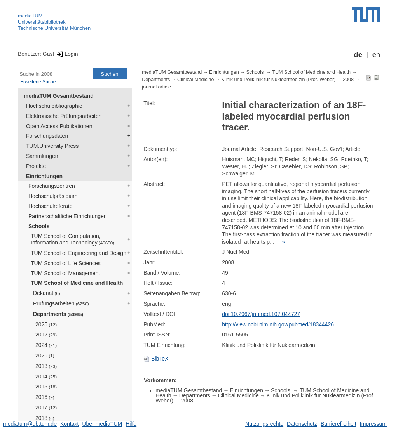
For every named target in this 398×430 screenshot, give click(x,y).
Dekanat (46, 293)
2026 (44, 355)
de (358, 55)
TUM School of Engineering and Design (78, 253)
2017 (46, 407)
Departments (58, 314)
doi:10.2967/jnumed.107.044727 (261, 314)
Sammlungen (42, 156)
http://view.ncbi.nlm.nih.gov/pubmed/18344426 (278, 324)
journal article (156, 87)
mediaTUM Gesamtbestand (59, 96)
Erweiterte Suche (38, 82)
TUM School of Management (65, 273)
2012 (46, 334)
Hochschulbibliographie (54, 106)
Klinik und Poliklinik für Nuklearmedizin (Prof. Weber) (278, 79)
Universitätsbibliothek (42, 22)
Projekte (36, 166)
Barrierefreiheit (338, 424)
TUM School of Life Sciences (66, 263)
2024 (46, 345)
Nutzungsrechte (264, 424)
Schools (38, 226)
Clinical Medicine (195, 79)
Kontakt (69, 424)
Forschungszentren (51, 186)
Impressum (373, 424)
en (376, 55)
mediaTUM (30, 16)
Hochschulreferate (50, 206)
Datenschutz (302, 424)
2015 (46, 386)
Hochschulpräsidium (52, 196)
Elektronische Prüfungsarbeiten (64, 116)
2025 (46, 324)
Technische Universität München (54, 28)
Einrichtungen (44, 176)
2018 (44, 418)
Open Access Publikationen (59, 126)
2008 (348, 79)
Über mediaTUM (102, 424)
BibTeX (155, 358)
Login (67, 54)
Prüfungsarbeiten (61, 303)
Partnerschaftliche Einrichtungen (67, 216)
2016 (44, 397)
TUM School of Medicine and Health (77, 283)
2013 (46, 366)
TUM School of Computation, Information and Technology (72, 239)
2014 (46, 376)
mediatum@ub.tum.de (30, 424)
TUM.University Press (52, 146)
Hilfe (131, 424)
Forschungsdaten (47, 136)
